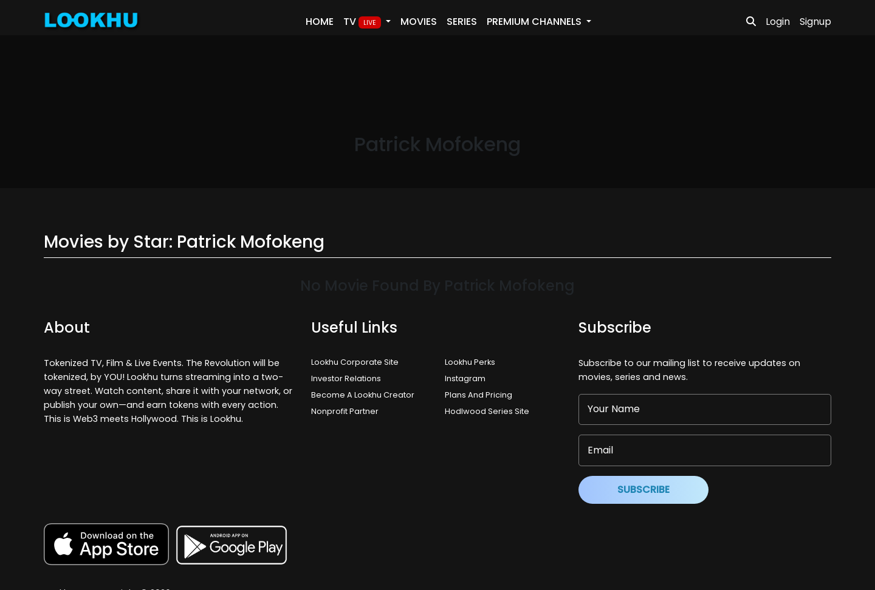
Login (778, 22)
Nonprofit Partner (345, 411)
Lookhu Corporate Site (356, 362)
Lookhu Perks (470, 362)
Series (462, 22)
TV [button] (363, 22)
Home (320, 22)
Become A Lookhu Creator (362, 395)
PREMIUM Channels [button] (535, 22)
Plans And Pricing (478, 395)
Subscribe (643, 490)
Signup (815, 22)
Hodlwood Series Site (487, 411)
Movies (418, 22)
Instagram (465, 378)
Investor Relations (346, 378)
